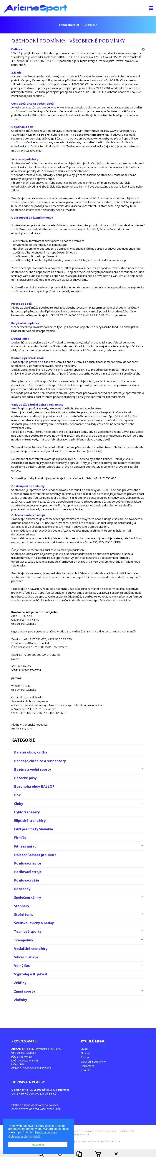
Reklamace (87, 1066)
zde (117, 1141)
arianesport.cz (69, 25)
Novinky (86, 1053)
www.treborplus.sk (105, 1131)
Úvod (84, 1049)
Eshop (85, 1057)
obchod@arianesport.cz (91, 134)
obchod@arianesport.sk (34, 643)
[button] (143, 49)
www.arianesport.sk (78, 1134)
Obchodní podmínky (93, 1061)
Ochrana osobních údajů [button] (24, 1137)
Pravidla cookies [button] (46, 1133)
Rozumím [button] (38, 1145)
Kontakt (86, 1070)
